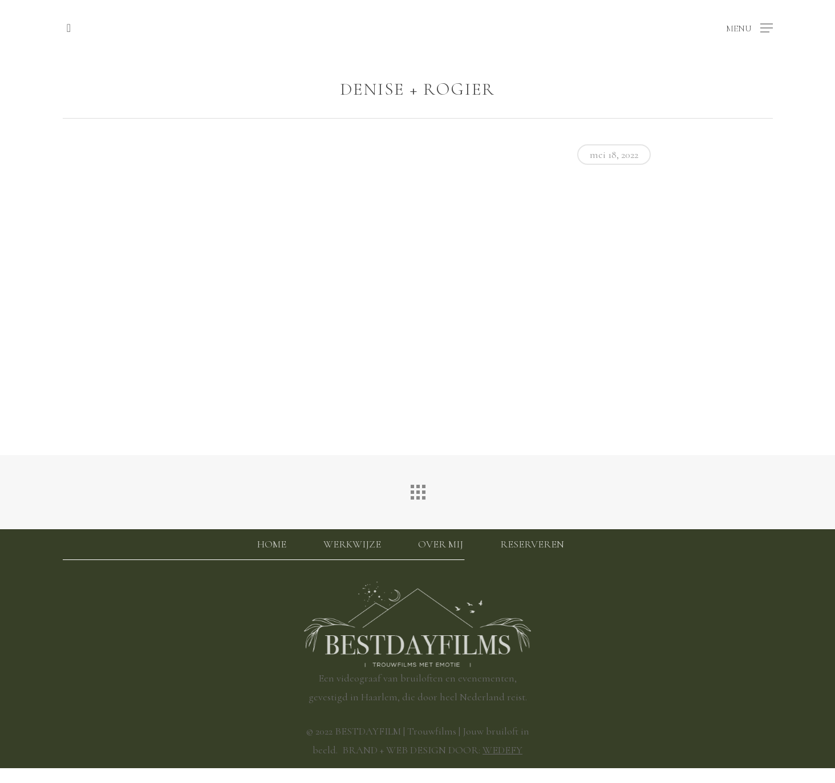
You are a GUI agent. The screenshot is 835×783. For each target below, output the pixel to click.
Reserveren (532, 544)
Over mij (440, 544)
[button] (749, 27)
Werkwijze (352, 544)
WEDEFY (502, 750)
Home (271, 544)
